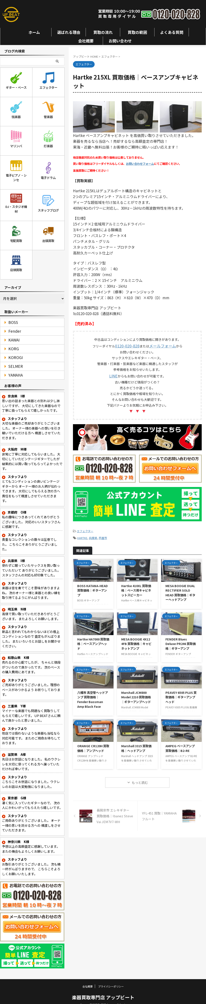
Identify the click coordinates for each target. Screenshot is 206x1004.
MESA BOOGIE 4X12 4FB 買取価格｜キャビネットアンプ (136, 639)
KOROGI (14, 350)
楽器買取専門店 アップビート (103, 990)
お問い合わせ (120, 41)
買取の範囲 (137, 32)
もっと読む (140, 777)
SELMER (14, 359)
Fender (13, 324)
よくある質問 (171, 32)
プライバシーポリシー (111, 979)
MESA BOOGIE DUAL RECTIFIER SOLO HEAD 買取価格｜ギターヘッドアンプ (180, 588)
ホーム (34, 32)
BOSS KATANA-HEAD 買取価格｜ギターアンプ (92, 585)
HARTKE (82, 534)
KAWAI (12, 333)
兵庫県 (93, 534)
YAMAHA (14, 368)
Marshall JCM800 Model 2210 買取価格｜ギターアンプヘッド (136, 692)
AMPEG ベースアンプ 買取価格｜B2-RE (180, 743)
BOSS (11, 315)
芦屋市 (103, 534)
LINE (113, 373)
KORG (12, 342)
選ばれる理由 (68, 32)
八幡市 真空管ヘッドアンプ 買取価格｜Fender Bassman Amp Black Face (92, 694)
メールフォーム (160, 344)
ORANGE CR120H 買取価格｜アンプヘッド (93, 743)
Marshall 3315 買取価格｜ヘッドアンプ (136, 743)
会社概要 (86, 41)
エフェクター (85, 528)
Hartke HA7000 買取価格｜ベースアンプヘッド (93, 639)
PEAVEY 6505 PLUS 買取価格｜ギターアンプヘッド (181, 692)
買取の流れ (103, 32)
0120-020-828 (129, 344)
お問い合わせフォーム (140, 164)
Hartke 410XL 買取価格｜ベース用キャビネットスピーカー (136, 585)
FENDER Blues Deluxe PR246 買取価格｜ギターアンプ (180, 639)
